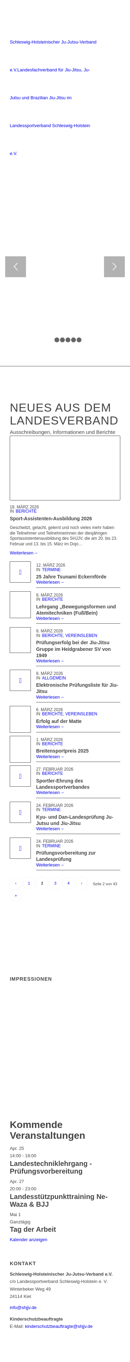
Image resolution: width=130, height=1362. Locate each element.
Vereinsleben (81, 635)
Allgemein (54, 678)
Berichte (26, 511)
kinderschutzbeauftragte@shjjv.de (59, 1326)
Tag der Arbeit (33, 1229)
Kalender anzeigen (28, 1239)
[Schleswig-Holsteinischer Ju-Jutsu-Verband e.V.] (54, 84)
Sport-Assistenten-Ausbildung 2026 (51, 518)
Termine (51, 569)
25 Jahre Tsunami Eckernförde (71, 576)
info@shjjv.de (23, 1307)
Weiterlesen (24, 552)
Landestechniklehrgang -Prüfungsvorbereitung (51, 1167)
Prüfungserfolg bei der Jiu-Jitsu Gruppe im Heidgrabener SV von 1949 (73, 649)
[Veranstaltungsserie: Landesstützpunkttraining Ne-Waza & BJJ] (39, 1188)
